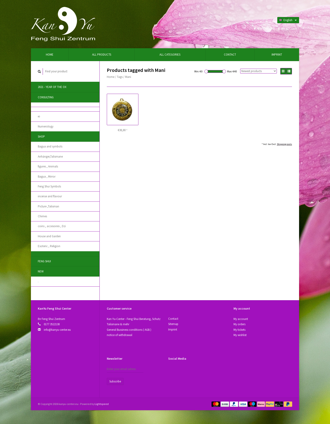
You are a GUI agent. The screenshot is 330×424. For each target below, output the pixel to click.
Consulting (46, 97)
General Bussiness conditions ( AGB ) (129, 330)
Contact (230, 55)
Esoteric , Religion (49, 246)
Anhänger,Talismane (50, 156)
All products (101, 55)
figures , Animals (48, 166)
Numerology (45, 126)
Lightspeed (102, 404)
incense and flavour (50, 196)
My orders (239, 324)
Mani (128, 77)
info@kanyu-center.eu (57, 330)
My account (288, 29)
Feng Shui (44, 261)
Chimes (42, 216)
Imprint (277, 55)
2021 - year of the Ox (52, 87)
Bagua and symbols (50, 146)
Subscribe (115, 381)
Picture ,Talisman (48, 206)
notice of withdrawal (119, 335)
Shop (41, 137)
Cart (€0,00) (264, 29)
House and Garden (49, 236)
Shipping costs (284, 144)
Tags (120, 77)
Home (49, 55)
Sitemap (173, 324)
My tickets (239, 330)
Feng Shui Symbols (49, 186)
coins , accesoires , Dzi (52, 226)
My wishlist (240, 335)
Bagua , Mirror (46, 176)
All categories (170, 55)
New (41, 271)
